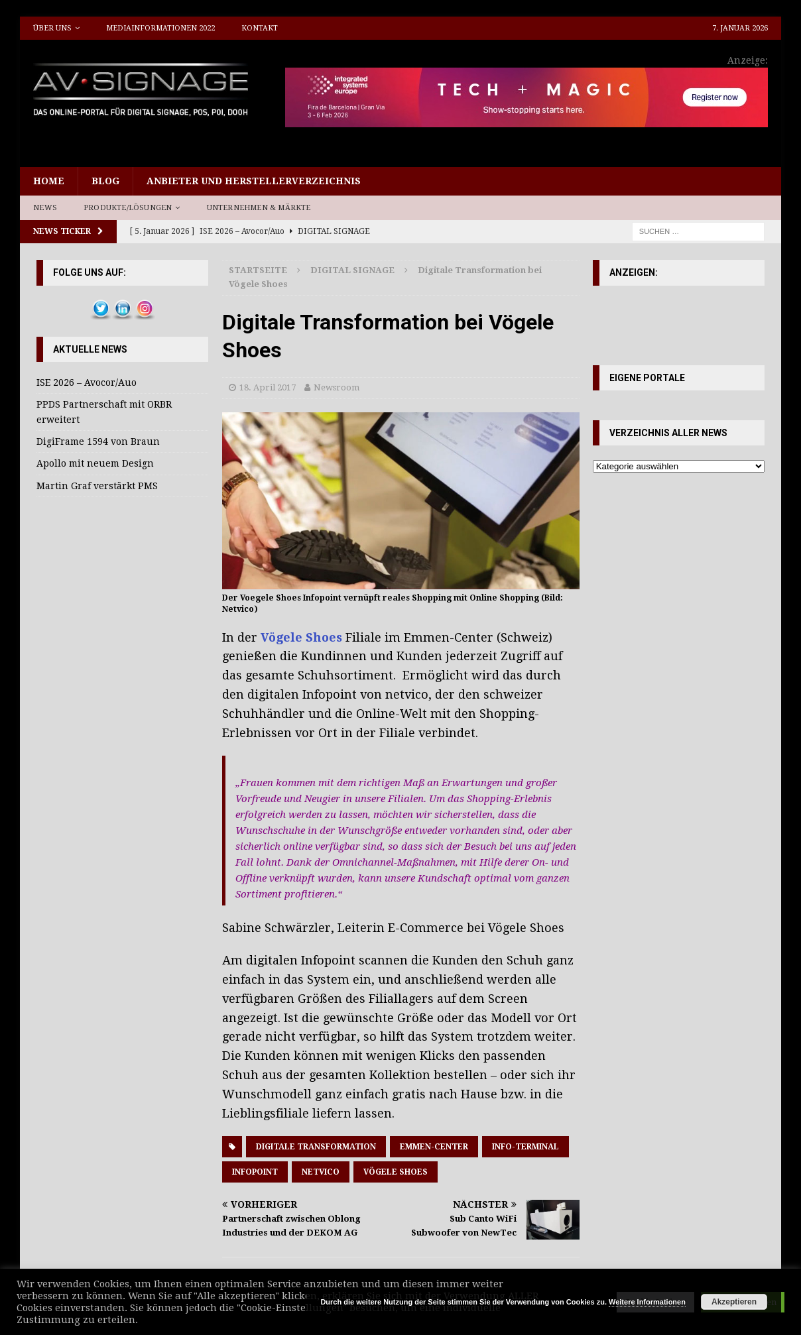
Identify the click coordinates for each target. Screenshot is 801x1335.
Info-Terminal (525, 1146)
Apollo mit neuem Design (95, 463)
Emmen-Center (434, 1146)
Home (48, 181)
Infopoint (255, 1172)
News (45, 207)
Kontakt (259, 28)
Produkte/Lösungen (128, 207)
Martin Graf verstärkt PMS (97, 486)
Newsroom (336, 387)
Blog (105, 181)
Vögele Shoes (301, 637)
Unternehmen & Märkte (259, 207)
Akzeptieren (734, 1301)
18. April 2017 (267, 387)
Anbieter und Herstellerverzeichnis (254, 181)
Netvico (320, 1172)
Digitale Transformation (316, 1146)
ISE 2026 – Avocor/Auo (86, 382)
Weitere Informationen (647, 1302)
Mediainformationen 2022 (160, 28)
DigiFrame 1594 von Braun (98, 441)
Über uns (52, 28)
